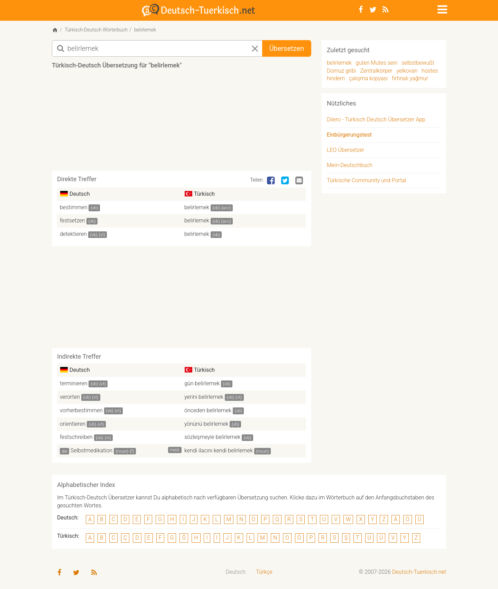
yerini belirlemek (203, 397)
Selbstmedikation (91, 450)
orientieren (72, 424)
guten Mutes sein (377, 62)
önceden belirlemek (207, 410)
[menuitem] (236, 572)
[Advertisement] (181, 122)
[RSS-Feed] (385, 10)
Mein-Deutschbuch (349, 165)
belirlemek (196, 207)
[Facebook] (361, 10)
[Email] (300, 181)
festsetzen (72, 220)
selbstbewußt (418, 62)
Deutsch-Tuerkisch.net (419, 572)
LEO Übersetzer (345, 150)
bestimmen (73, 207)
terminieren (73, 383)
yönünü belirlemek (206, 424)
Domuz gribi (341, 70)
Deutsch (236, 572)
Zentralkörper (376, 70)
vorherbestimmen (81, 410)
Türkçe (264, 572)
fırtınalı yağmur (410, 78)
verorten (70, 397)
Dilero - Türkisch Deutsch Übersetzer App (376, 119)
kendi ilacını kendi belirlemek (218, 450)
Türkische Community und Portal (366, 180)
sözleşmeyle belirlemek (212, 437)
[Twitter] (372, 10)
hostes (430, 70)
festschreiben (76, 437)
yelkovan (406, 70)
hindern (336, 78)
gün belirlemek (202, 383)
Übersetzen (286, 48)
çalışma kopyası (368, 78)
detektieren (73, 234)
